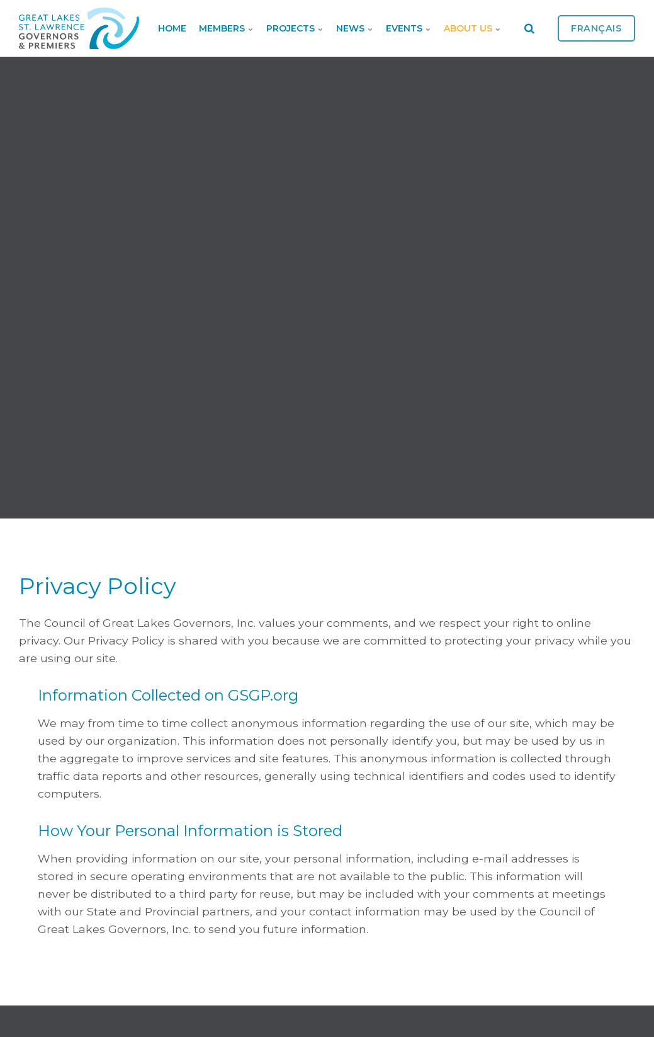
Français (596, 28)
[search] (529, 28)
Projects (295, 28)
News (354, 28)
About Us (472, 28)
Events (408, 28)
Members (226, 28)
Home (172, 28)
